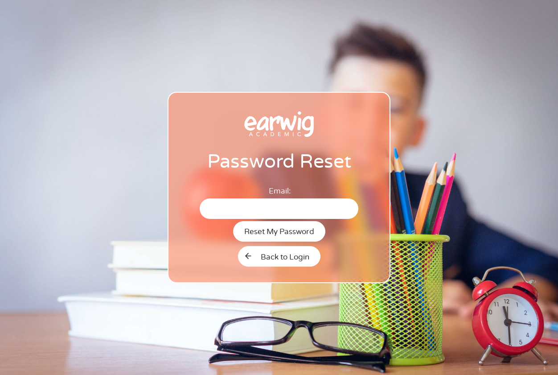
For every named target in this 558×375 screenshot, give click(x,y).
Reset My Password (279, 231)
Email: (280, 191)
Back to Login (285, 257)
